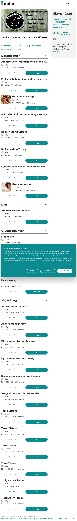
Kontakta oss (58, 27)
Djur (19, 46)
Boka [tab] (6, 37)
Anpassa (47, 271)
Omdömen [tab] (40, 37)
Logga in (65, 3)
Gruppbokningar (33, 46)
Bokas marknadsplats (8, 518)
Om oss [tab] (27, 37)
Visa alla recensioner (66, 33)
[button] (24, 55)
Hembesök (6, 49)
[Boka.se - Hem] (7, 3)
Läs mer (56, 52)
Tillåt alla (65, 271)
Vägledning (20, 49)
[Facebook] (54, 39)
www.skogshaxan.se (61, 25)
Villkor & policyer (25, 518)
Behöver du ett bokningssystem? (45, 518)
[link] (36, 292)
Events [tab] (16, 37)
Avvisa (32, 271)
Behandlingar (7, 46)
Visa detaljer (67, 264)
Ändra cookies (70, 518)
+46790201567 (59, 22)
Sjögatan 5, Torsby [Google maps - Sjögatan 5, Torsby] (62, 19)
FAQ (61, 518)
